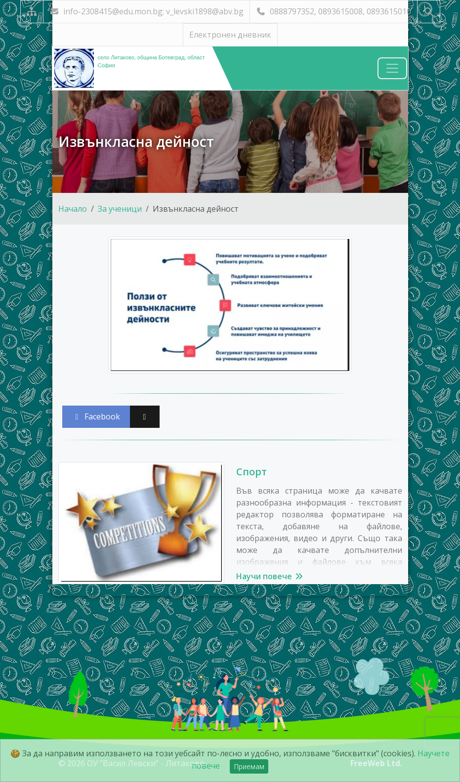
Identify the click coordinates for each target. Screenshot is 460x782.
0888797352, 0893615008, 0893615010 (333, 11)
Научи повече (270, 576)
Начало (72, 208)
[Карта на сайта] (32, 11)
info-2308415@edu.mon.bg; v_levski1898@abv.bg (146, 11)
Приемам (249, 766)
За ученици (120, 208)
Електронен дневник (230, 34)
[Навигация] (392, 68)
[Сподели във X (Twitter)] (145, 417)
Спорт (251, 471)
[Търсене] (429, 11)
